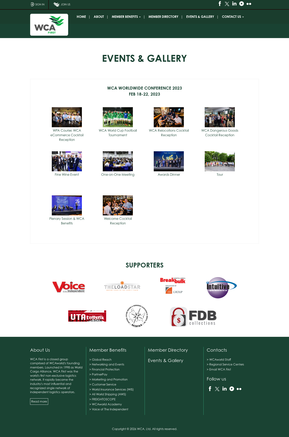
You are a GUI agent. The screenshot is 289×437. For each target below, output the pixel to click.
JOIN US (61, 6)
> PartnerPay (98, 374)
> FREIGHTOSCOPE (102, 399)
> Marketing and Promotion (108, 379)
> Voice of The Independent (108, 409)
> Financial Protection (104, 369)
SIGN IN (37, 6)
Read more (39, 401)
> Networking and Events (106, 364)
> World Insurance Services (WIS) (111, 389)
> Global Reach (100, 359)
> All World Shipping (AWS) (107, 394)
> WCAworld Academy (105, 404)
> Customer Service (102, 384)
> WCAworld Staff (219, 359)
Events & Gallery (165, 360)
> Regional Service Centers (225, 364)
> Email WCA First (219, 369)
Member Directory (168, 350)
